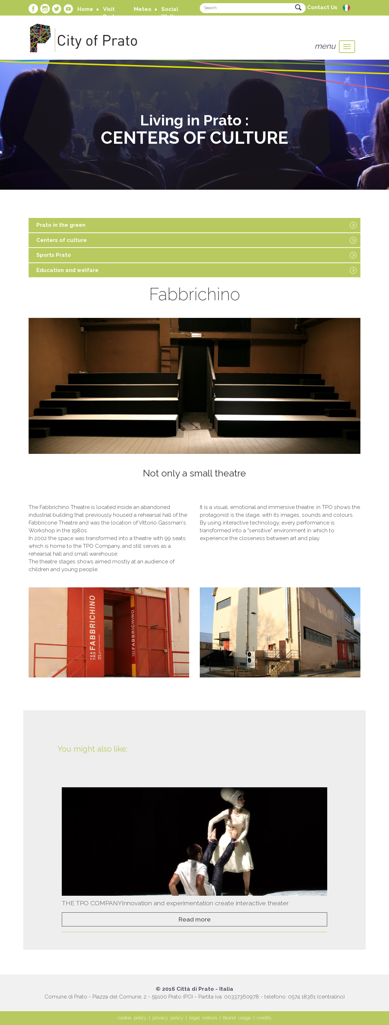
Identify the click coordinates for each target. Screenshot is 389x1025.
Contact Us (322, 7)
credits (264, 1017)
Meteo (142, 9)
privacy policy (167, 1017)
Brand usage (237, 1017)
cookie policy (132, 1017)
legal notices (203, 1017)
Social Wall (169, 13)
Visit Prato (110, 13)
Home (85, 9)
